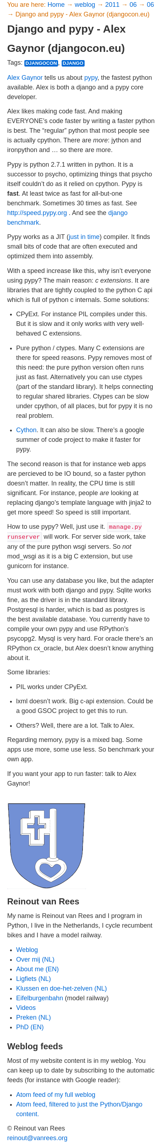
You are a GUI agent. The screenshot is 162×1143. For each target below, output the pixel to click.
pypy (90, 77)
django (73, 63)
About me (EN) (37, 969)
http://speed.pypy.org (37, 212)
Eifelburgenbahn (39, 998)
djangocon (41, 63)
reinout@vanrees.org (37, 1138)
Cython (26, 430)
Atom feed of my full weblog (55, 1094)
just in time (84, 236)
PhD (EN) (30, 1027)
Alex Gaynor (25, 77)
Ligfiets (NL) (33, 978)
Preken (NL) (33, 1017)
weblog (86, 4)
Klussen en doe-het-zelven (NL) (61, 988)
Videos (26, 1007)
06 (134, 4)
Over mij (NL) (35, 959)
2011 (113, 4)
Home (56, 4)
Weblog (27, 949)
